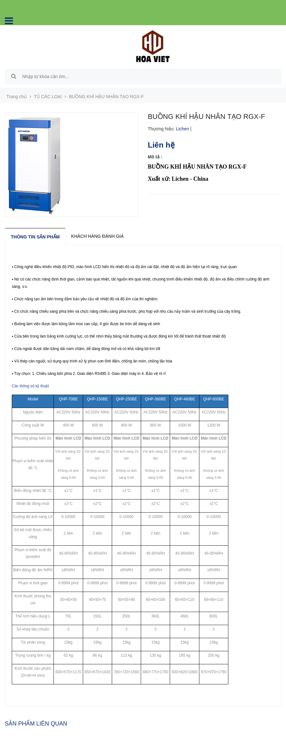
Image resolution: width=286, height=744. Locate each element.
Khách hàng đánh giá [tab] (97, 236)
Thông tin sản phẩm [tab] (35, 236)
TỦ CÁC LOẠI (48, 96)
